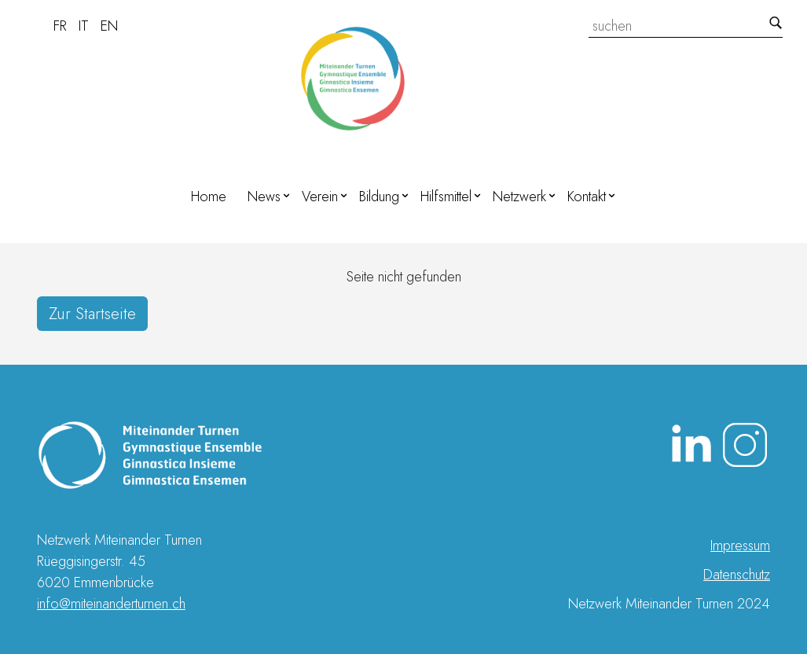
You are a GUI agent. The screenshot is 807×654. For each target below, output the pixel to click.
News (264, 196)
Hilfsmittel (445, 196)
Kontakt (586, 196)
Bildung (379, 196)
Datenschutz (736, 574)
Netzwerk (519, 196)
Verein (320, 196)
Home (208, 196)
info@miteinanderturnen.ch (111, 603)
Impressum (740, 545)
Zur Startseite (92, 313)
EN (109, 26)
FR (60, 26)
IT (84, 26)
